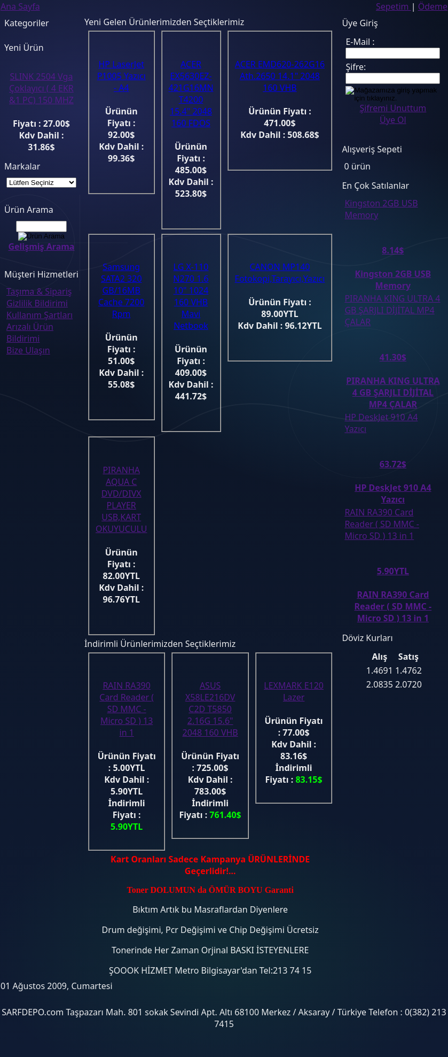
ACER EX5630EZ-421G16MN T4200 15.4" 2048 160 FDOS (191, 93)
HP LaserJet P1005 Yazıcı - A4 (121, 76)
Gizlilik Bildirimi (37, 303)
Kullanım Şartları (39, 315)
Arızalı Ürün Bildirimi (29, 332)
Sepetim (393, 6)
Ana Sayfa (20, 6)
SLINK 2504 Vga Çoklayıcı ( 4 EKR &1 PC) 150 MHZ (41, 88)
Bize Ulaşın (28, 350)
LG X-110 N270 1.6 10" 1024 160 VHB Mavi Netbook (190, 296)
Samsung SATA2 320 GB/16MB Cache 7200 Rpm (121, 290)
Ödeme (432, 6)
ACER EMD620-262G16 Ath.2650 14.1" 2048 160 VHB (280, 76)
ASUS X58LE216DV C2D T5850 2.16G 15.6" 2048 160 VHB (210, 709)
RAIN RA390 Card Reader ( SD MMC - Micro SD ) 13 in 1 (126, 709)
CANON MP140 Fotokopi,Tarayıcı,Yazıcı (280, 272)
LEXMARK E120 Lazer (294, 691)
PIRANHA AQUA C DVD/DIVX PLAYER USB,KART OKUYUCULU (121, 499)
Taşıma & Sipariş (39, 291)
